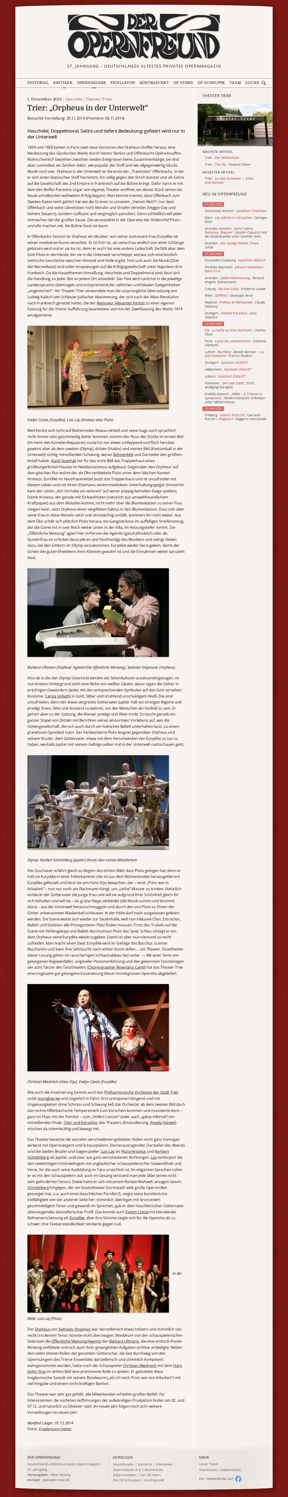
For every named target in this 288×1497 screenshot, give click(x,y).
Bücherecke (154, 1470)
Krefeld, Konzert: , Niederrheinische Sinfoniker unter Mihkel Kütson (235, 398)
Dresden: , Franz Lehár (232, 245)
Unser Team (208, 1464)
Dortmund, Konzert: (236, 211)
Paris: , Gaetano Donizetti (235, 343)
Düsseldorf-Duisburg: (235, 260)
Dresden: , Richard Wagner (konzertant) (234, 280)
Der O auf (216, 1478)
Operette (73, 99)
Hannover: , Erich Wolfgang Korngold (229, 385)
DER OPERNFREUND (43, 1457)
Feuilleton (122, 83)
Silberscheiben (125, 1475)
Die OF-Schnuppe (127, 1480)
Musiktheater (123, 1464)
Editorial (38, 83)
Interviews (164, 1464)
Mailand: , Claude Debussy (235, 304)
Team (235, 83)
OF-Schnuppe (211, 83)
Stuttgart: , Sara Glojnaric (231, 315)
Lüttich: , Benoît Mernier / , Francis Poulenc (234, 354)
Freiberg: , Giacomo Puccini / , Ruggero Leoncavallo (236, 417)
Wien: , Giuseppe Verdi (229, 296)
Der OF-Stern (150, 1475)
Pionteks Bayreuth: (234, 269)
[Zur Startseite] (144, 37)
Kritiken (63, 83)
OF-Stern (183, 83)
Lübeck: (225, 376)
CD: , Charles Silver (235, 332)
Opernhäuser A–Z (127, 1470)
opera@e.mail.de (56, 1480)
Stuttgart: (227, 363)
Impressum (208, 1470)
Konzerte (145, 1464)
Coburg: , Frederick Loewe (235, 289)
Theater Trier (99, 99)
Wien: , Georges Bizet (236, 220)
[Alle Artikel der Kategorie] (235, 125)
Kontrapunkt (154, 83)
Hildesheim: (228, 370)
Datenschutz (231, 1470)
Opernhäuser (91, 83)
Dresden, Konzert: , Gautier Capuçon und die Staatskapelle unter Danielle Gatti (236, 233)
